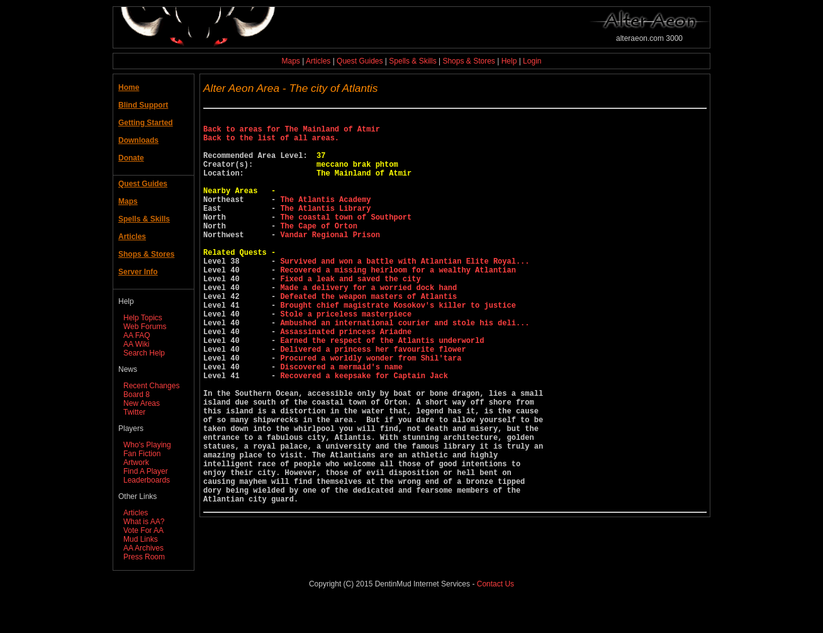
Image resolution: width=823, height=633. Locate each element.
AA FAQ (136, 335)
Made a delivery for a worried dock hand (368, 325)
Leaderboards (146, 480)
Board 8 (136, 394)
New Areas (141, 403)
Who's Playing (147, 444)
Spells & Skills (412, 61)
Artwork (136, 462)
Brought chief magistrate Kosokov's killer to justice (397, 346)
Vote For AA (143, 530)
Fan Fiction (141, 453)
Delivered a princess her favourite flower (373, 400)
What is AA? (143, 521)
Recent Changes (151, 385)
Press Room (144, 556)
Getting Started (145, 122)
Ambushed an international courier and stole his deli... (404, 367)
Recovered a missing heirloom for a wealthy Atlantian (397, 303)
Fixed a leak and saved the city (350, 314)
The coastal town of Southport (346, 239)
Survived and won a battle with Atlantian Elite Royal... (404, 293)
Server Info (138, 271)
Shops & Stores (468, 61)
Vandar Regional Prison (329, 260)
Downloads (138, 140)
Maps (291, 61)
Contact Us (495, 613)
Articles (318, 61)
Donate (131, 158)
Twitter (134, 412)
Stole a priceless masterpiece (346, 357)
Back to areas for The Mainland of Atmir (291, 132)
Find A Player (145, 471)
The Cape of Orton (318, 250)
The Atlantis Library (325, 228)
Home (128, 87)
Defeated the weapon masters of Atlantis (368, 335)
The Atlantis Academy (325, 218)
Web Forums (144, 326)
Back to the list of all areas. (271, 143)
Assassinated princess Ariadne (346, 378)
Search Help (144, 353)
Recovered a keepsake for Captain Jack (363, 432)
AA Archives (143, 548)
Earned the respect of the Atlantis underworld (382, 389)
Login (532, 61)
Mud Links (140, 539)
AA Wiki (136, 344)
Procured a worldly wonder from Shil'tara (370, 410)
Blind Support (143, 105)
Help (509, 61)
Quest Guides (360, 61)
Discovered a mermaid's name (341, 421)
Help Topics (142, 317)
